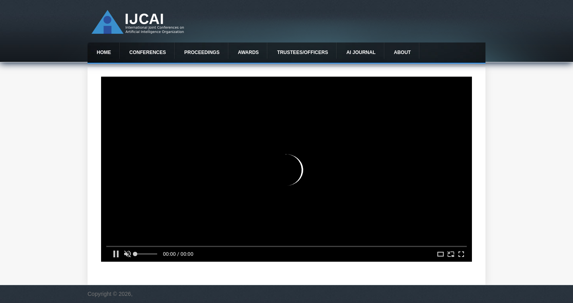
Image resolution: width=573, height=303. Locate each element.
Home (104, 52)
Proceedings (202, 52)
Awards (248, 52)
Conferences (147, 52)
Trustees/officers (302, 52)
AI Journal (360, 52)
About (402, 52)
